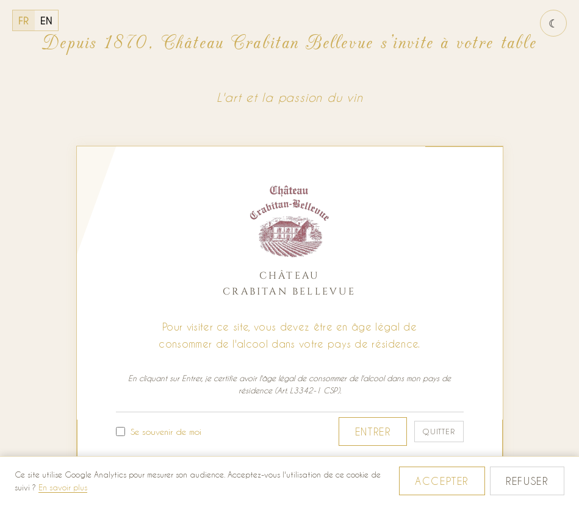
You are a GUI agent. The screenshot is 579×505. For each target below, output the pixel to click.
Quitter (439, 431)
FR (23, 20)
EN (46, 20)
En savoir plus (62, 487)
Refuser (527, 481)
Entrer (373, 431)
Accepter (442, 481)
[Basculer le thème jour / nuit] (553, 23)
